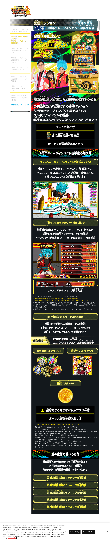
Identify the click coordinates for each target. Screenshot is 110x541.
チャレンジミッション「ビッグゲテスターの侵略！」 (20, 30)
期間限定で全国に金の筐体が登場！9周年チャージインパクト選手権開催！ (20, 39)
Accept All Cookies (88, 532)
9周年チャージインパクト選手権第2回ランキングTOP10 (19, 78)
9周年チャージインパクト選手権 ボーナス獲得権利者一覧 (19, 97)
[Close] (107, 533)
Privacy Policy (12, 539)
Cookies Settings (75, 532)
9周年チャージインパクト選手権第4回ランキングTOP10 (19, 60)
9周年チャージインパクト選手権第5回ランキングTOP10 (19, 50)
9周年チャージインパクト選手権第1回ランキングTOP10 (19, 88)
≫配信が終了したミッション (20, 106)
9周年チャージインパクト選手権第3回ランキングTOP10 (19, 69)
